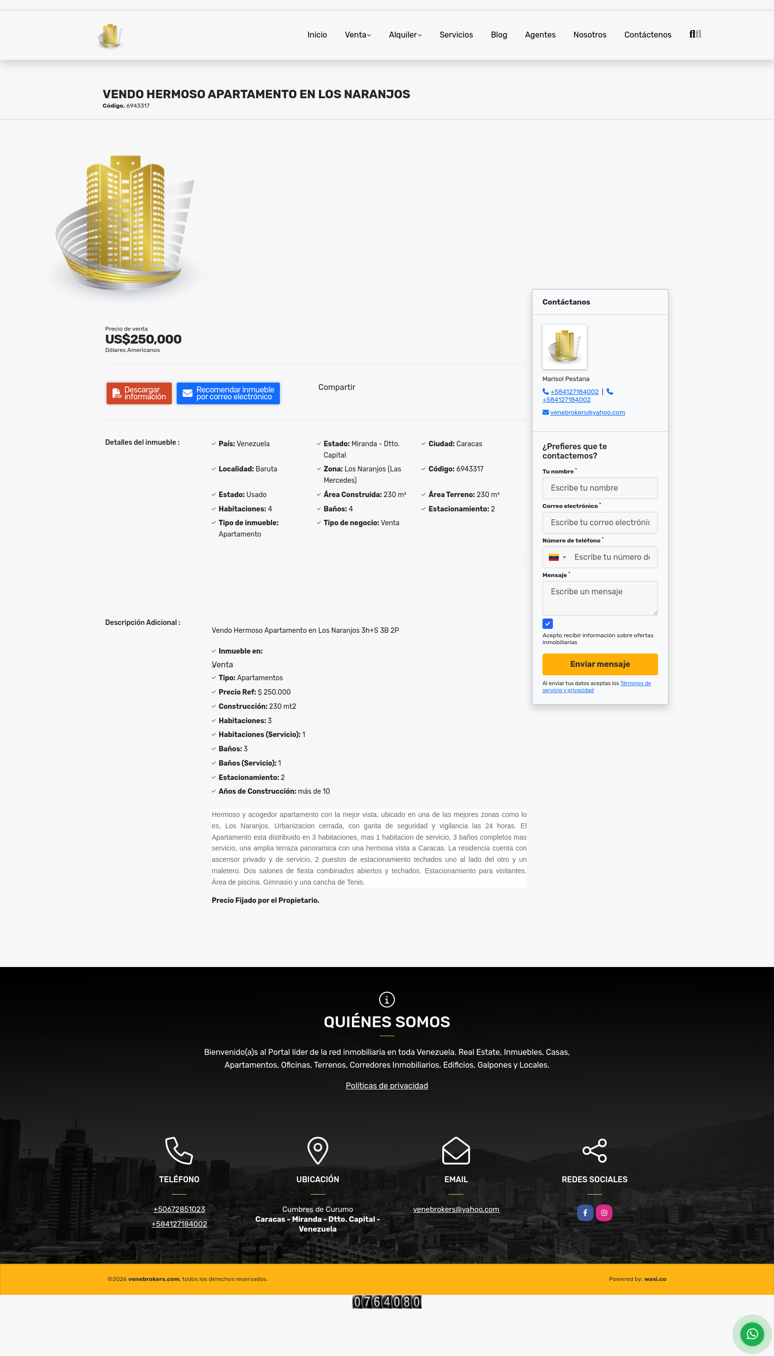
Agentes (540, 34)
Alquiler (403, 34)
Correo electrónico (571, 506)
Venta (355, 34)
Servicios (456, 34)
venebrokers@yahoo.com (587, 412)
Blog (499, 34)
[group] (128, 217)
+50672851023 (179, 1209)
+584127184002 (574, 391)
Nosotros (590, 34)
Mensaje (556, 575)
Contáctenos (648, 34)
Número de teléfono (573, 540)
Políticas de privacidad (387, 1085)
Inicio (317, 34)
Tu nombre (559, 471)
